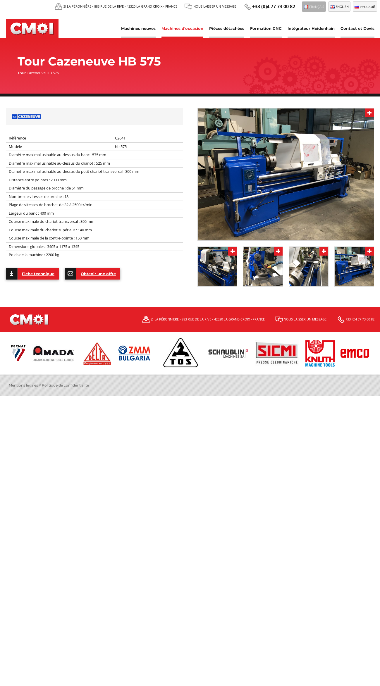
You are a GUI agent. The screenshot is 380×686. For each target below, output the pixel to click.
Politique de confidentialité (65, 385)
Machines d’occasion (182, 28)
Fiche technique (30, 274)
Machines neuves (138, 28)
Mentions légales (23, 385)
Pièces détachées (226, 28)
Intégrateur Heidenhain (311, 28)
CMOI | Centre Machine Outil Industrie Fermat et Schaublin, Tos (32, 28)
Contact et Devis (357, 28)
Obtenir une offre (90, 274)
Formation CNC (266, 28)
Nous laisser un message (214, 6)
